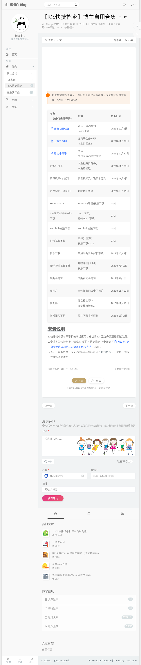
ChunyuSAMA (52, 24)
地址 (44, 483)
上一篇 (48, 405)
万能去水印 (58, 141)
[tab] (55, 513)
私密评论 (122, 461)
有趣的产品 (20, 92)
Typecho (107, 660)
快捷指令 (107, 352)
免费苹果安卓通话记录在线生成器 (71, 575)
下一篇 (129, 405)
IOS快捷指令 (20, 85)
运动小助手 (58, 153)
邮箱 (94, 470)
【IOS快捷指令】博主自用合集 (69, 531)
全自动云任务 (59, 128)
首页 (49, 40)
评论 (45, 431)
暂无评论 (115, 24)
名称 (45, 470)
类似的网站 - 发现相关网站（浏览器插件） (76, 553)
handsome (131, 660)
